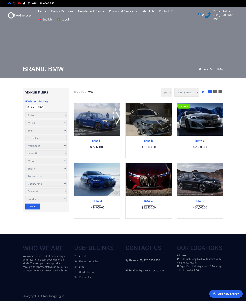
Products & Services (123, 11)
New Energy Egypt (53, 296)
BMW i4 (97, 201)
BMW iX (148, 201)
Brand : (35, 107)
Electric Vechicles (62, 11)
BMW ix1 (97, 141)
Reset (32, 206)
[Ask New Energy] (226, 294)
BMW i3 (200, 141)
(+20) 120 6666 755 (42, 3)
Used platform (84, 272)
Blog (79, 266)
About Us (148, 11)
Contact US (166, 11)
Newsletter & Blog (91, 11)
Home (42, 11)
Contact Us (82, 277)
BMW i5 (148, 141)
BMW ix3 (200, 201)
